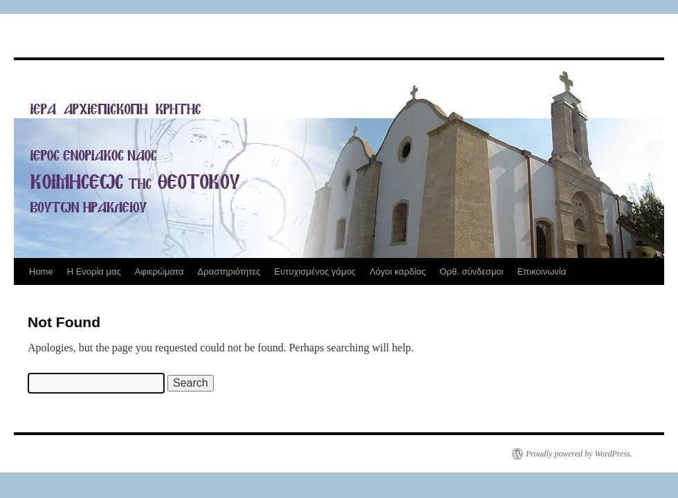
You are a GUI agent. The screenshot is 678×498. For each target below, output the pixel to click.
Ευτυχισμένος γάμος (315, 271)
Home (41, 271)
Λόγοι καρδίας (397, 271)
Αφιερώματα (159, 271)
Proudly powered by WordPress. (579, 454)
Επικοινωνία (542, 271)
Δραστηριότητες (229, 271)
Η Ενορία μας (94, 271)
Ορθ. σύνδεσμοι (471, 271)
